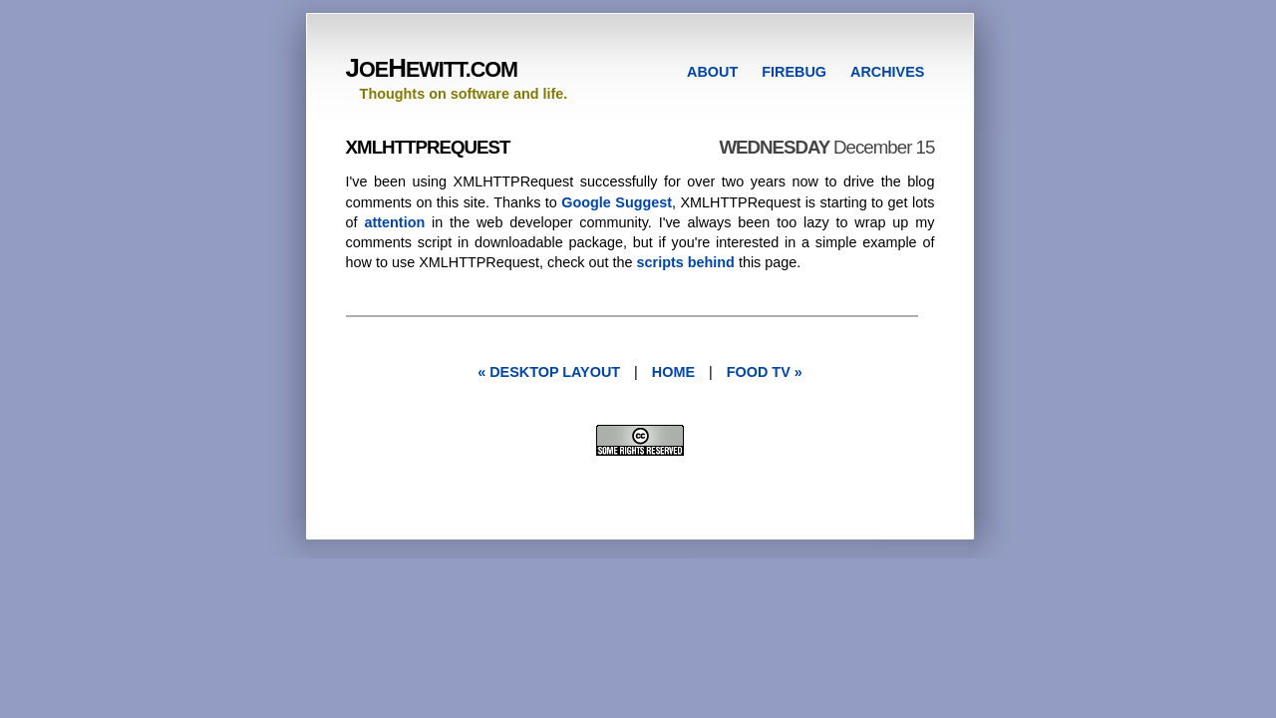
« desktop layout (549, 372)
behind (711, 262)
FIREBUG (794, 72)
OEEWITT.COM (431, 69)
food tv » (764, 372)
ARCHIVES (887, 72)
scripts (660, 262)
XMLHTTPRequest (428, 147)
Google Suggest (616, 202)
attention (394, 222)
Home (673, 372)
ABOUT (712, 72)
